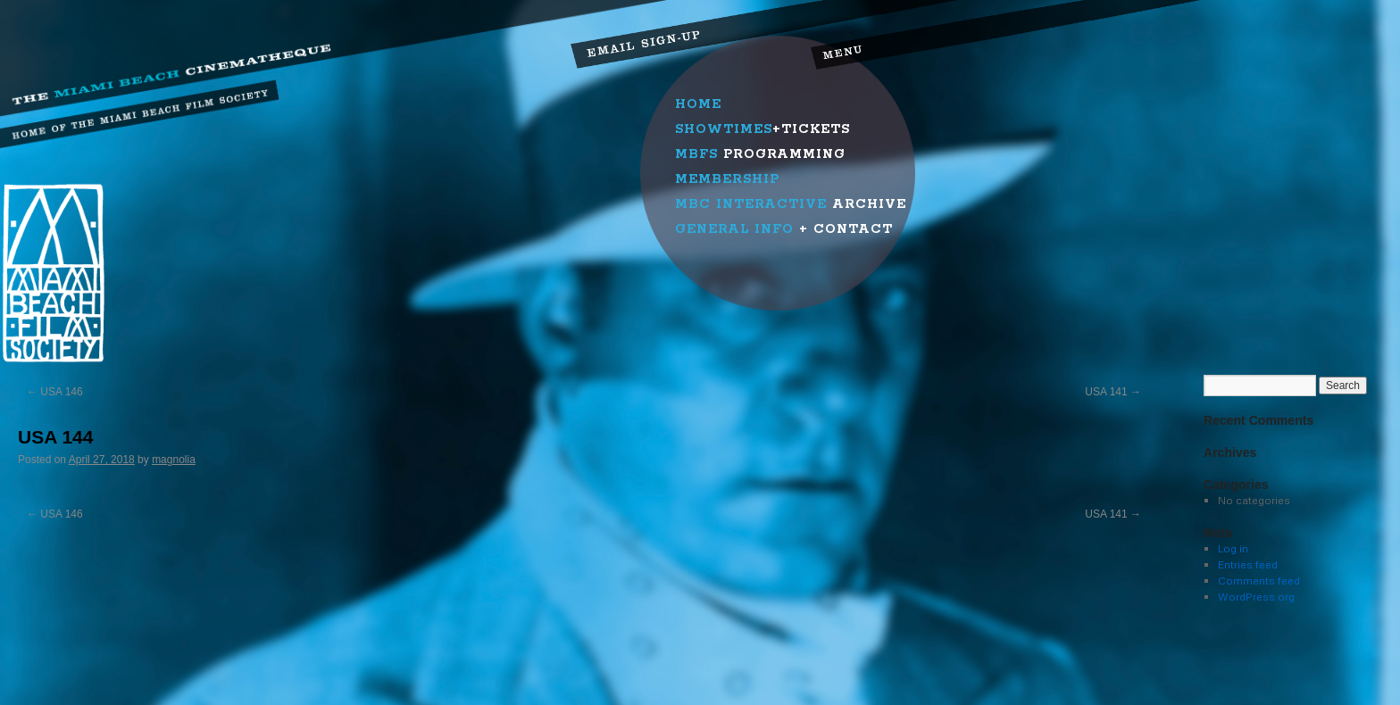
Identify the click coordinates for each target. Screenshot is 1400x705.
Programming (760, 154)
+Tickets (762, 129)
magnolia (174, 459)
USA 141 (1113, 392)
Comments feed (1259, 580)
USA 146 (55, 392)
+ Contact (784, 229)
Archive (790, 204)
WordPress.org (1256, 596)
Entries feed (1248, 564)
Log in (1233, 548)
